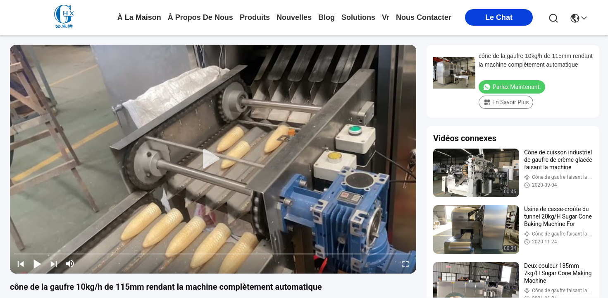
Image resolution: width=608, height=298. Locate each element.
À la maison (139, 17)
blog (326, 17)
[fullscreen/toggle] (405, 263)
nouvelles (294, 17)
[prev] (20, 263)
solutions (358, 17)
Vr (385, 17)
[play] (213, 159)
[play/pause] (37, 263)
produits (255, 17)
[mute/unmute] (70, 263)
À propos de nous (200, 17)
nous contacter (423, 17)
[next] (53, 263)
